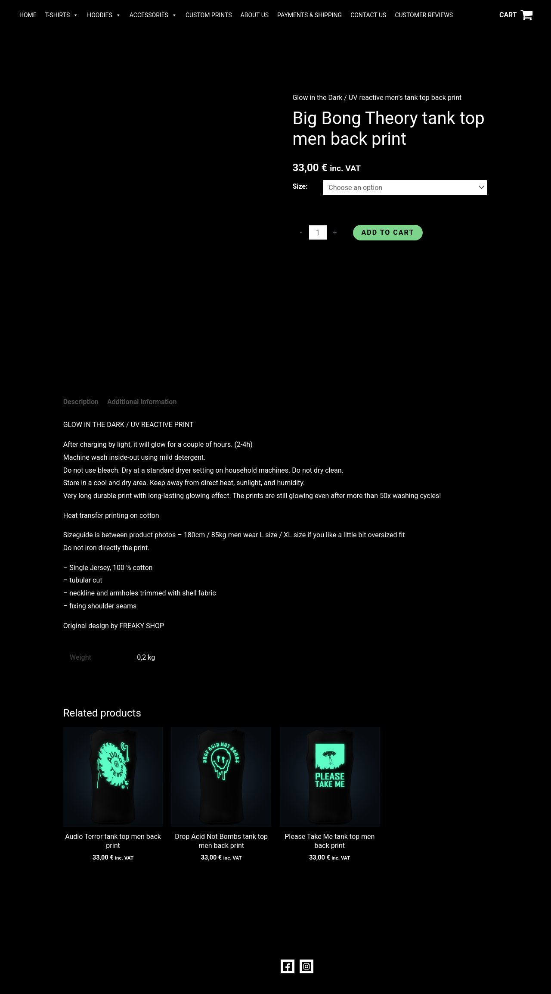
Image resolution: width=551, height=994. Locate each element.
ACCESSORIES (153, 15)
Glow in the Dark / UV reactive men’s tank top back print (376, 97)
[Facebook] (287, 966)
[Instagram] (306, 966)
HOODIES (104, 15)
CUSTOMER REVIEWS (424, 15)
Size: (299, 186)
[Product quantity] (318, 232)
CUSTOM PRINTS (209, 15)
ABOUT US (255, 15)
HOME (28, 15)
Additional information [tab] (141, 402)
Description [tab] (81, 402)
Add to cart (388, 232)
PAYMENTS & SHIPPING (309, 15)
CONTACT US (368, 15)
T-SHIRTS (61, 15)
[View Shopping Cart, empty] (516, 15)
